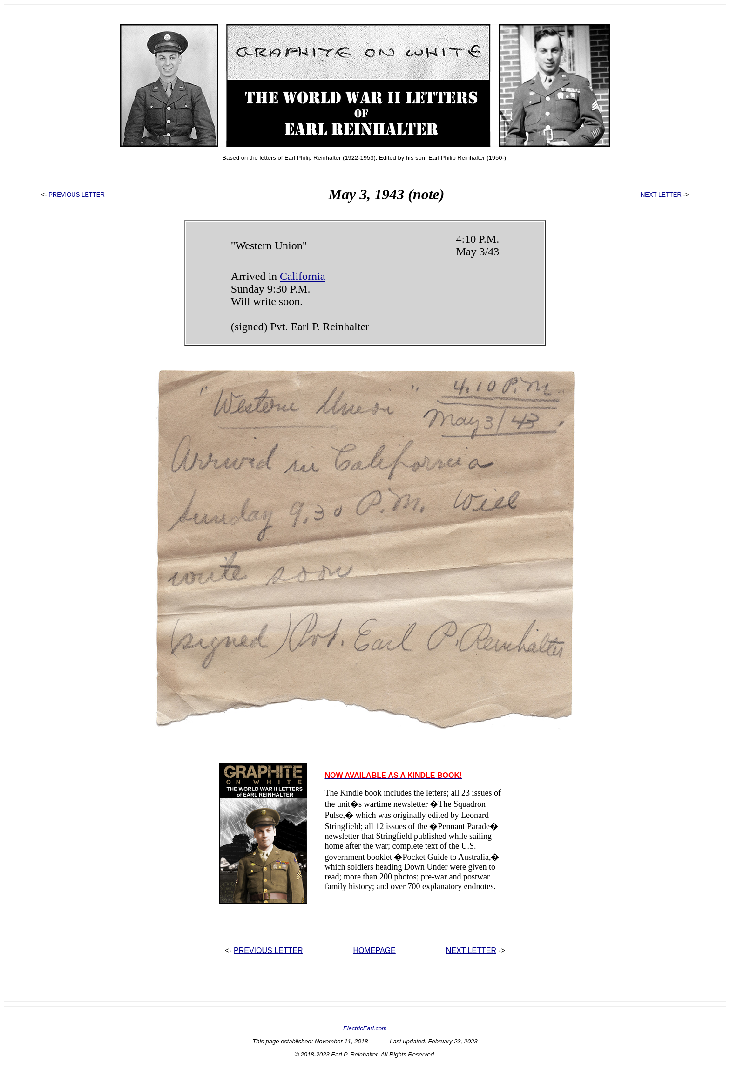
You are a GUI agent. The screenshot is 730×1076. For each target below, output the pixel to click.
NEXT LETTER (661, 194)
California (302, 276)
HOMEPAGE (374, 950)
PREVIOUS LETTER (76, 194)
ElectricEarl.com (365, 1028)
